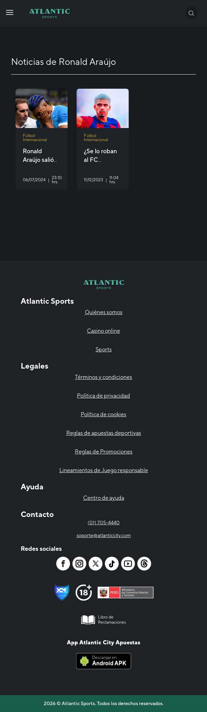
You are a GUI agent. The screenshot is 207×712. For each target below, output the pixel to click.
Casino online (103, 331)
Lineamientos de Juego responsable (103, 470)
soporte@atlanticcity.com (104, 535)
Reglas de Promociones (103, 451)
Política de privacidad (103, 395)
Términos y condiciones (103, 377)
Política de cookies (103, 414)
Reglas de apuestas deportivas (103, 433)
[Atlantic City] (9, 12)
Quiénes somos (103, 312)
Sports (104, 349)
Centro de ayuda (103, 498)
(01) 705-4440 (104, 522)
